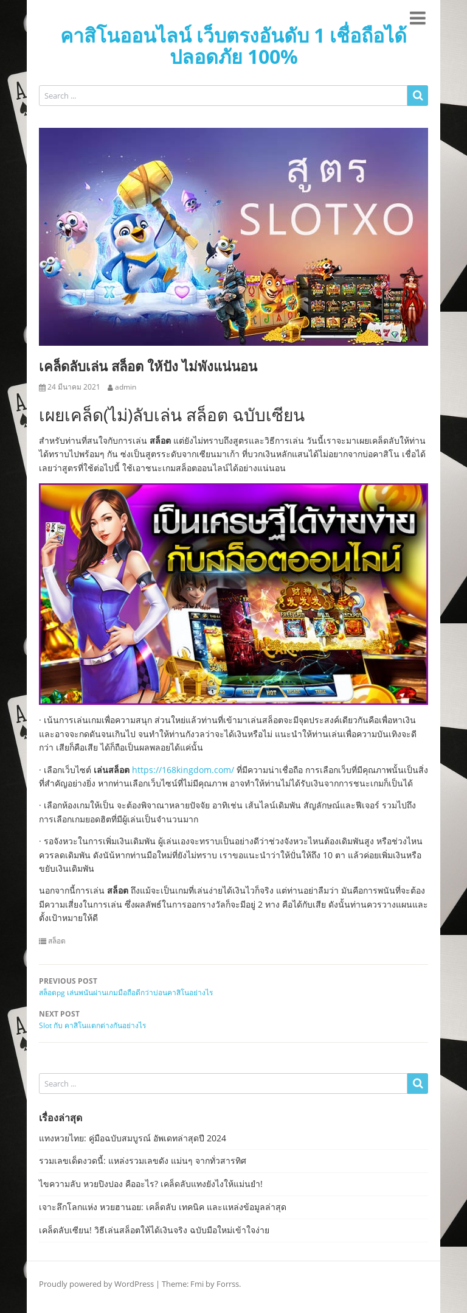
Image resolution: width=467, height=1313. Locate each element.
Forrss (227, 1283)
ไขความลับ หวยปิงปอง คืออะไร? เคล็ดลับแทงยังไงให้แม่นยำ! (151, 1183)
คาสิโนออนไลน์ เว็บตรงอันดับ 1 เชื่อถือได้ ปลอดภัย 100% (233, 45)
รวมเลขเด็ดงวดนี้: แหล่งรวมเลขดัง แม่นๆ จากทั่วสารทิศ (142, 1160)
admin (125, 387)
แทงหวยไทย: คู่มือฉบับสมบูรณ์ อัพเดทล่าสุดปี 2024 (132, 1138)
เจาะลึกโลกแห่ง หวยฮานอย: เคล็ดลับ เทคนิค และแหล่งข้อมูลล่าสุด (162, 1207)
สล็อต (57, 941)
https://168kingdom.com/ (183, 770)
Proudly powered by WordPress (96, 1283)
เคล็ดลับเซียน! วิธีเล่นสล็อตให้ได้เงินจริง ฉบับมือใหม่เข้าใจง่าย (154, 1230)
